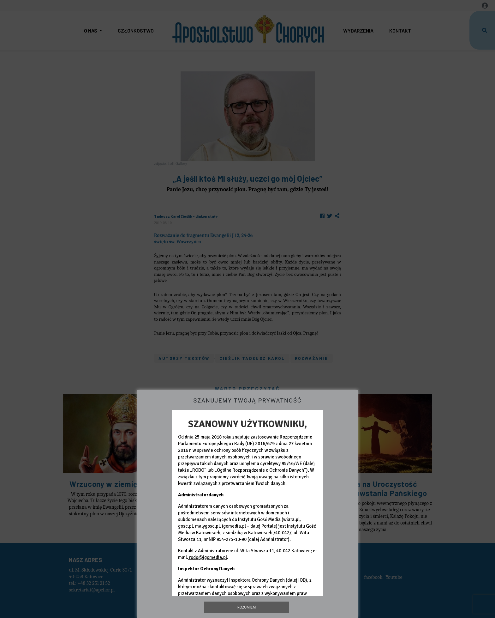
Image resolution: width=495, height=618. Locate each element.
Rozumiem (246, 607)
